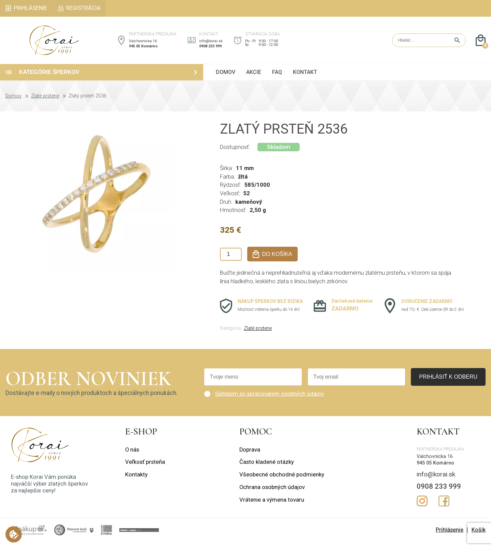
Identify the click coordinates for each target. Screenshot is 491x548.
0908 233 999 (210, 49)
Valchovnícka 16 (143, 44)
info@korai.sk (211, 44)
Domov (13, 101)
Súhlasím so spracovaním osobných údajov (269, 399)
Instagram (422, 506)
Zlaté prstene (45, 101)
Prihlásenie (449, 535)
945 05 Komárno (143, 49)
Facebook (443, 506)
